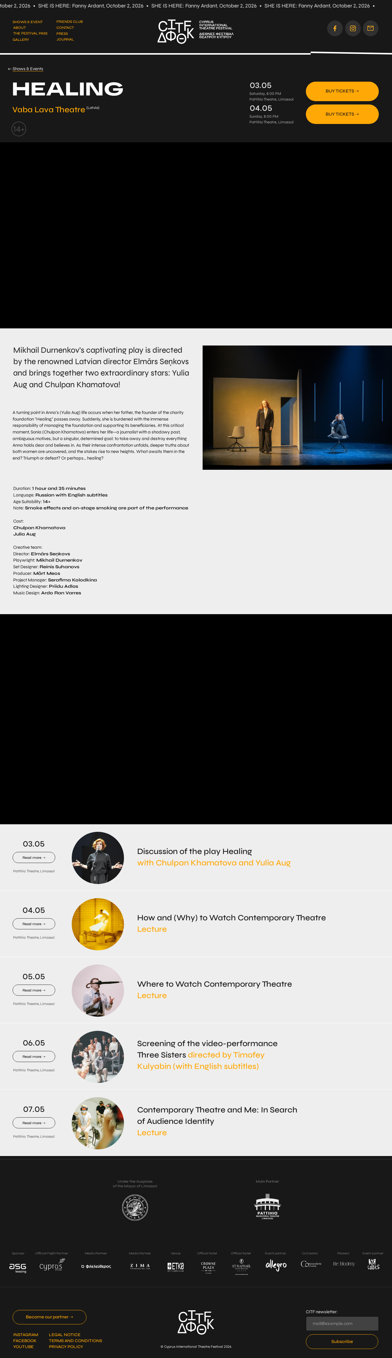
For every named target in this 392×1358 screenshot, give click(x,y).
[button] (370, 28)
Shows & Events (28, 68)
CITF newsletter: (322, 1311)
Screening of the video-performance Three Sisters (207, 1055)
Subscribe (342, 1341)
